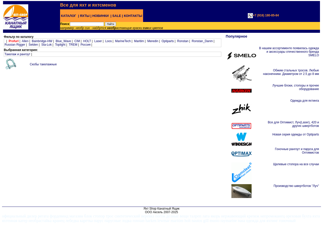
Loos (108, 41)
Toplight (60, 44)
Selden (33, 44)
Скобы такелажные (43, 64)
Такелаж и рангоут (17, 54)
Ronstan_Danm (202, 41)
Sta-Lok (46, 44)
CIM (77, 41)
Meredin (152, 41)
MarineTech (123, 41)
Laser (98, 41)
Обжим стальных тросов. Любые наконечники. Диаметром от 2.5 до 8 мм (291, 72)
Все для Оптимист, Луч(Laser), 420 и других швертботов (293, 124)
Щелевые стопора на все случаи (296, 164)
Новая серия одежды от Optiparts (295, 134)
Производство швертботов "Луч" (296, 186)
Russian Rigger (15, 44)
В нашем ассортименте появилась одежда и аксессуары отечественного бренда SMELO (289, 51)
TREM (73, 44)
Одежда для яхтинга (304, 100)
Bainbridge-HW (42, 41)
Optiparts (168, 41)
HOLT (87, 41)
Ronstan (183, 41)
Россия (85, 44)
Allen (25, 41)
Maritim (139, 41)
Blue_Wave (63, 41)
